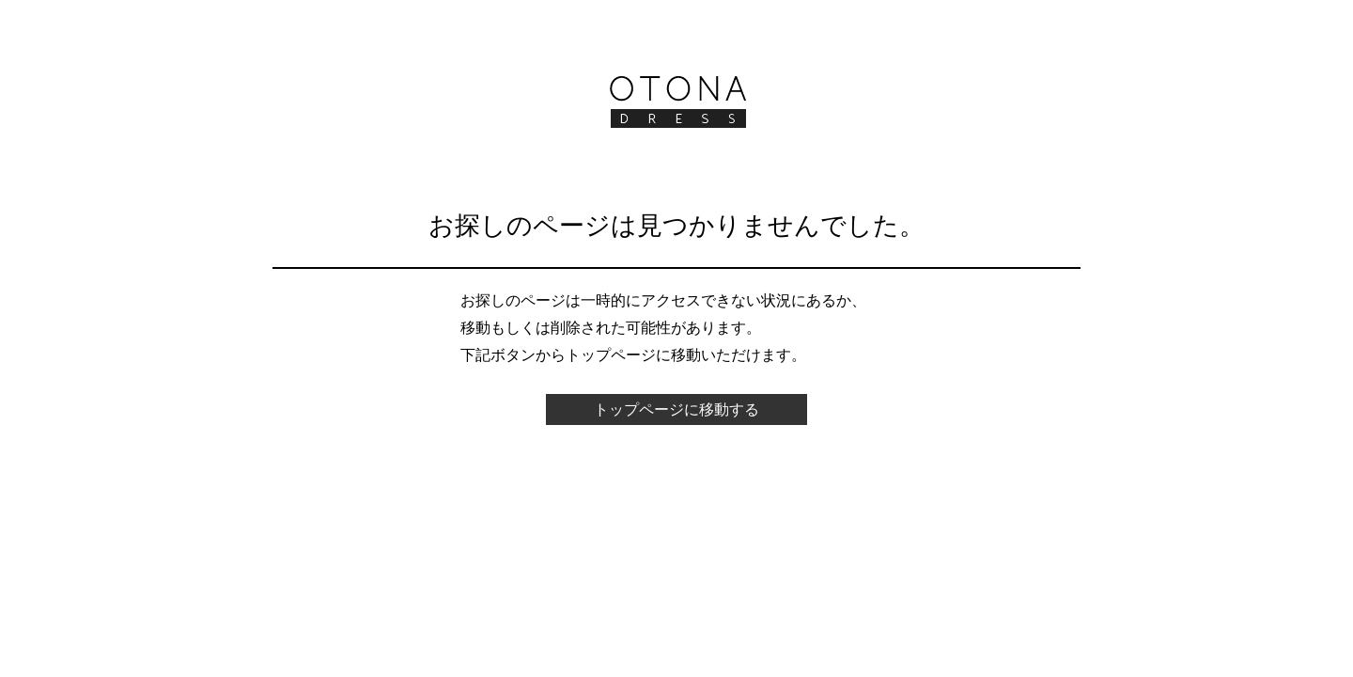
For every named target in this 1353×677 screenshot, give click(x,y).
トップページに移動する (676, 409)
